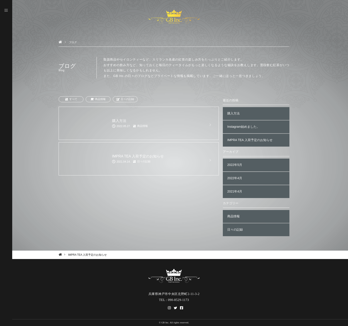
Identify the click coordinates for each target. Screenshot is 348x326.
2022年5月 (234, 165)
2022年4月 (234, 178)
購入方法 (233, 113)
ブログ (73, 42)
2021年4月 (234, 191)
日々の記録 (125, 99)
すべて (71, 99)
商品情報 (98, 99)
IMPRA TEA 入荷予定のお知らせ (250, 140)
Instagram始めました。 (243, 126)
